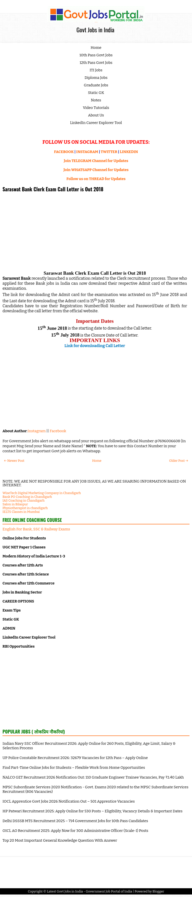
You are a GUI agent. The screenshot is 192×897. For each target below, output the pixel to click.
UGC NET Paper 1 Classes (24, 547)
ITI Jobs (96, 70)
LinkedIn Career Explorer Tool (96, 122)
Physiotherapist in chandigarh (25, 508)
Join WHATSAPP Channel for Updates (96, 170)
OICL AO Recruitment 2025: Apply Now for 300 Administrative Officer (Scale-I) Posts (75, 830)
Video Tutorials (96, 107)
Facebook (58, 431)
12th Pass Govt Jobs (96, 62)
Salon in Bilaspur (15, 504)
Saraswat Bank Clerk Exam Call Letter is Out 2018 (52, 189)
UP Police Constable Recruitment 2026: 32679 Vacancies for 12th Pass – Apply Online (75, 758)
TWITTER (109, 152)
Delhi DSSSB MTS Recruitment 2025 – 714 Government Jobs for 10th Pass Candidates (75, 821)
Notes (96, 100)
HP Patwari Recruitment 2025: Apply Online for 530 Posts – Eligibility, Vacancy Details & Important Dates (92, 811)
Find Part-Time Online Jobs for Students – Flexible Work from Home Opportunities (73, 767)
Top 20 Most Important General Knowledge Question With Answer (59, 840)
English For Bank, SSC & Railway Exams (36, 529)
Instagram (37, 431)
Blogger (158, 891)
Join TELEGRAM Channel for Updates (96, 161)
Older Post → (178, 461)
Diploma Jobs (96, 77)
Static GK (96, 92)
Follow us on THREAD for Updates (96, 179)
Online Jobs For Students (24, 538)
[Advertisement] (94, 231)
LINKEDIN (129, 152)
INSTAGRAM (87, 152)
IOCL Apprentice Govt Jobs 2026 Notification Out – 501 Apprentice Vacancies (68, 801)
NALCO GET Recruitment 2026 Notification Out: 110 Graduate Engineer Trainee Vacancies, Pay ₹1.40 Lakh (93, 777)
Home (96, 47)
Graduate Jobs (96, 85)
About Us (96, 115)
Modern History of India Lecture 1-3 (33, 556)
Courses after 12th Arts (22, 565)
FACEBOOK (64, 152)
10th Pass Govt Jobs (96, 55)
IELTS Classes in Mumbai (21, 512)
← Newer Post (14, 461)
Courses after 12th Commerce (28, 583)
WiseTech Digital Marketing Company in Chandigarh (41, 493)
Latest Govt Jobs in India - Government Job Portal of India (89, 891)
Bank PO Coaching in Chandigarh (27, 497)
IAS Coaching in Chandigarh (23, 500)
